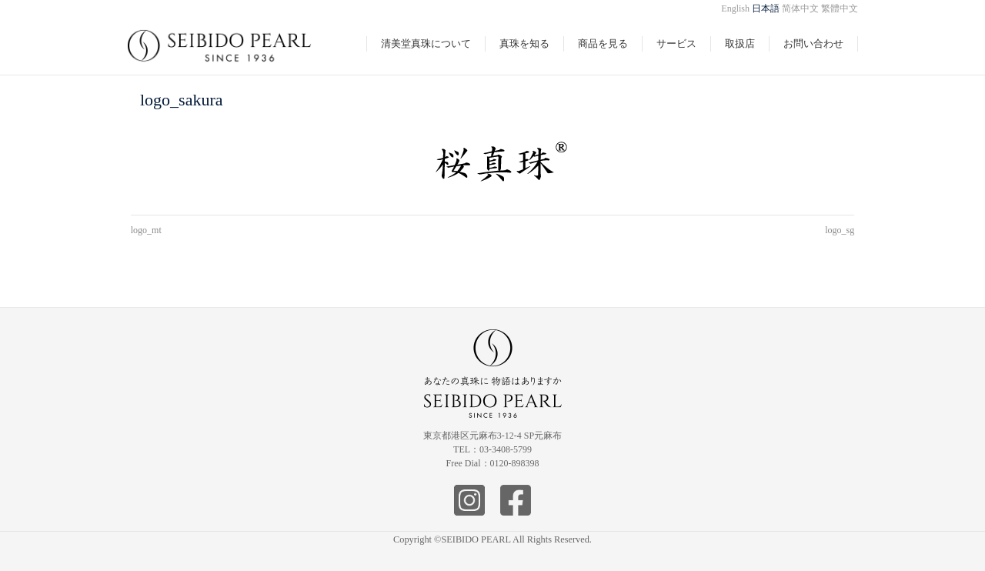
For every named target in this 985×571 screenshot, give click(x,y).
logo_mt (146, 230)
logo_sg (839, 230)
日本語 (766, 8)
